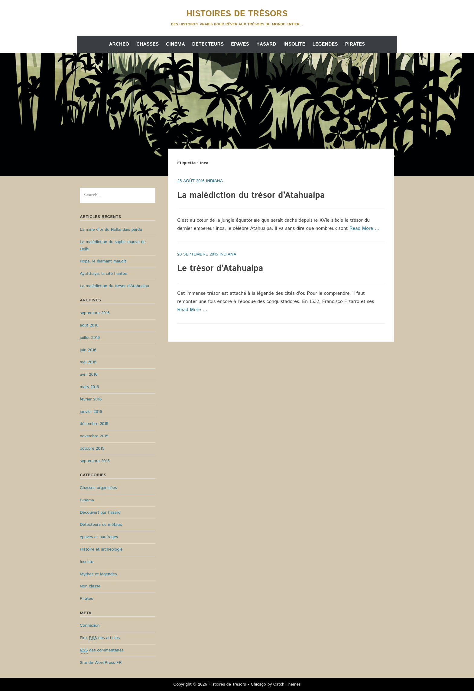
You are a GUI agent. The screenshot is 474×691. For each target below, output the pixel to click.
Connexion (90, 625)
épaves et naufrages (99, 537)
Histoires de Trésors (237, 14)
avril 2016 (88, 374)
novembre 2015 (94, 436)
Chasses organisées (98, 488)
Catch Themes (287, 684)
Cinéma (175, 44)
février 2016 (91, 399)
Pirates (355, 44)
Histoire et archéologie (101, 549)
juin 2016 (88, 350)
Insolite (294, 44)
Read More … (364, 228)
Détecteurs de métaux (101, 525)
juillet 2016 (90, 338)
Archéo (119, 44)
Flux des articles (100, 638)
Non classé (90, 586)
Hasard (266, 44)
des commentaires (102, 650)
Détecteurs (208, 44)
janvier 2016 (91, 412)
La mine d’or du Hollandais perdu (111, 230)
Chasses (147, 44)
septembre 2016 (95, 313)
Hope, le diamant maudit (103, 261)
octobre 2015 (92, 448)
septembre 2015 (95, 461)
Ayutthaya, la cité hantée (103, 274)
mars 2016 (89, 387)
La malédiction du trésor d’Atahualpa (251, 195)
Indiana (214, 181)
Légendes (325, 44)
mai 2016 (88, 362)
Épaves (240, 44)
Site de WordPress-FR (101, 663)
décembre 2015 (94, 424)
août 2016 (89, 325)
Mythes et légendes (98, 574)
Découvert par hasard (100, 512)
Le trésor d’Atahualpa (220, 268)
